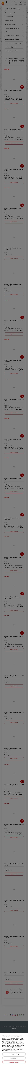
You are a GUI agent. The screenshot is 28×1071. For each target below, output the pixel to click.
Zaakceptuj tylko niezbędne (14, 1054)
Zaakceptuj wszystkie (14, 1062)
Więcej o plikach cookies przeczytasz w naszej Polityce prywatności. (12, 1049)
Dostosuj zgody (14, 1058)
